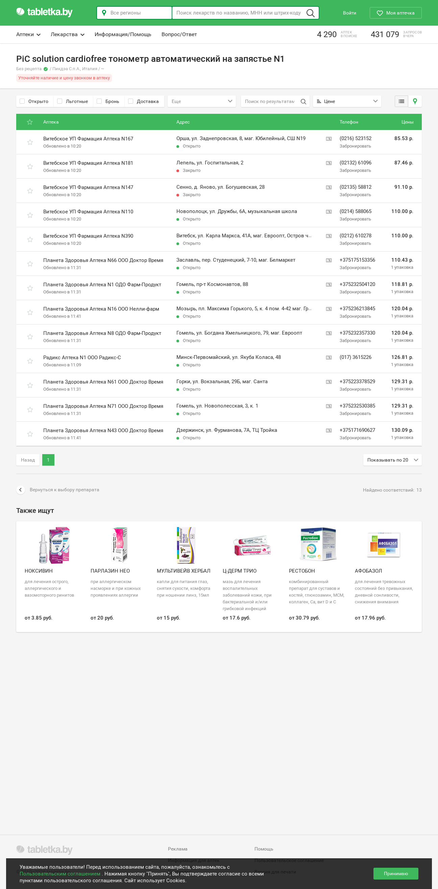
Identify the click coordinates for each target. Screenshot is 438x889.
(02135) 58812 (355, 187)
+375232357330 (357, 333)
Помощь (263, 849)
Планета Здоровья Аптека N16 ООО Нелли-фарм (101, 309)
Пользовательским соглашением (61, 874)
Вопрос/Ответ (179, 34)
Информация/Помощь (123, 34)
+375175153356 (357, 260)
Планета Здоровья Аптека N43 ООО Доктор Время (103, 430)
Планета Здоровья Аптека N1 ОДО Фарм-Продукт (102, 285)
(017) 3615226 (355, 357)
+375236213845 (357, 309)
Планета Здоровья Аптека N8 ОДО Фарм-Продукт (102, 333)
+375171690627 (357, 430)
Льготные (72, 101)
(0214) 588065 (355, 211)
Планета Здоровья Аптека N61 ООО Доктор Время (103, 382)
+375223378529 (357, 381)
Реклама (178, 849)
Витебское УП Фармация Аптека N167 (88, 139)
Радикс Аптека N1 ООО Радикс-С (82, 358)
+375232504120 (357, 284)
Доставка (143, 101)
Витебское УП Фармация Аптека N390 (88, 236)
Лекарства (67, 34)
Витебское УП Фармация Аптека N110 (88, 212)
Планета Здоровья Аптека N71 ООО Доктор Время (103, 406)
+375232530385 (357, 406)
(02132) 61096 (355, 163)
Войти (349, 13)
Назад (28, 460)
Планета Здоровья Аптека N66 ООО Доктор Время (103, 260)
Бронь (108, 101)
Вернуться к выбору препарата (57, 490)
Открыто (34, 101)
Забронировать (355, 146)
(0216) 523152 (355, 138)
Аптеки (28, 34)
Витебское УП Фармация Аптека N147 (88, 187)
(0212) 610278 (355, 236)
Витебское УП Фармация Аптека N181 (88, 163)
